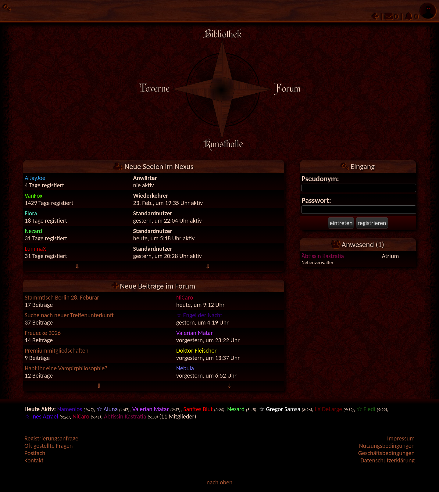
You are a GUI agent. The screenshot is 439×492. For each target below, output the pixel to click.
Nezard (33, 231)
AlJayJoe (35, 177)
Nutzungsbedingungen (387, 445)
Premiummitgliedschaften (56, 350)
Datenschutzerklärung (387, 460)
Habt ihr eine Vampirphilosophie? (66, 368)
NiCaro (184, 297)
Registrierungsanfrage (51, 438)
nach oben (219, 482)
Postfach (34, 453)
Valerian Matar (194, 332)
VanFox (33, 195)
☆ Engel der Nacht (199, 315)
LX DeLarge (328, 409)
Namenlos (69, 409)
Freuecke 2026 (43, 332)
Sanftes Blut (197, 409)
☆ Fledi (366, 409)
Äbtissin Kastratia (323, 256)
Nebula (185, 368)
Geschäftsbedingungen (386, 453)
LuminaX (35, 248)
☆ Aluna (107, 409)
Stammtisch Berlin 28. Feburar (62, 297)
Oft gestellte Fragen (48, 445)
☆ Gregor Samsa (279, 409)
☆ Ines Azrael (41, 416)
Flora (31, 213)
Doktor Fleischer (196, 350)
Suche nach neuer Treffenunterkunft (69, 315)
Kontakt (34, 460)
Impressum (401, 438)
